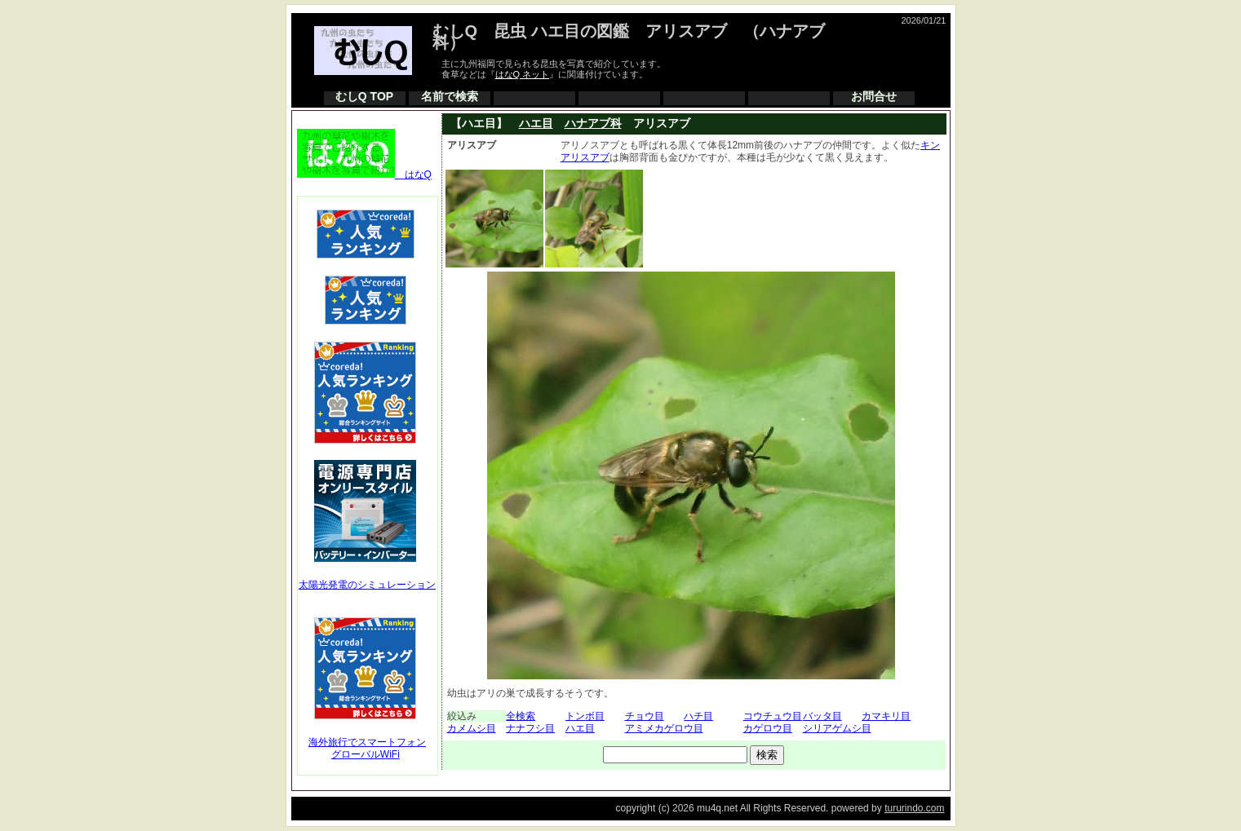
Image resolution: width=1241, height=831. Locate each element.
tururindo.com (914, 808)
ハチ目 (698, 716)
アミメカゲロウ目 (664, 728)
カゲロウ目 (767, 728)
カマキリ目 (886, 716)
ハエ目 (536, 123)
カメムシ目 (471, 728)
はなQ (364, 174)
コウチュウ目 (772, 716)
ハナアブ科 (593, 123)
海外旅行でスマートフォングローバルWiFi (367, 748)
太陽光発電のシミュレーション (367, 584)
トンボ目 (585, 716)
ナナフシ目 (530, 728)
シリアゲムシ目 (837, 728)
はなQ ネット (522, 74)
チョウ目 (644, 716)
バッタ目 (822, 716)
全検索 (520, 716)
